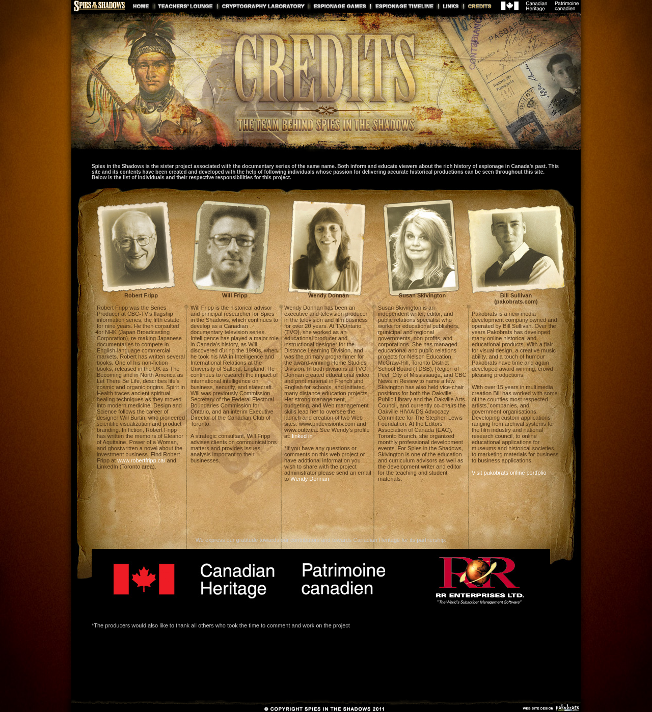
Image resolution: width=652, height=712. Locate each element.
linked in (302, 436)
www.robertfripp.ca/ (141, 460)
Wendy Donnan (309, 479)
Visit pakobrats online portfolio (509, 473)
